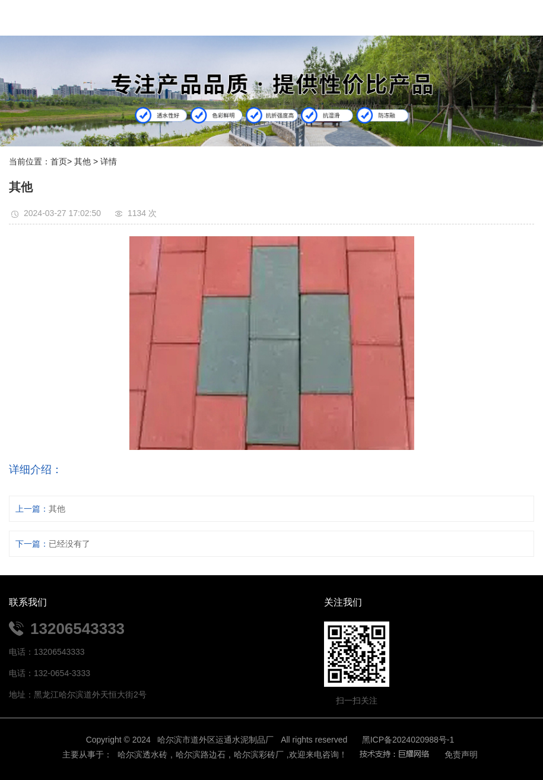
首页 (58, 161)
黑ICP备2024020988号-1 (408, 739)
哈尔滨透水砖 (141, 754)
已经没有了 (69, 543)
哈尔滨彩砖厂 (259, 754)
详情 (108, 161)
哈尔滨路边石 (201, 754)
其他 (82, 161)
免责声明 (461, 754)
